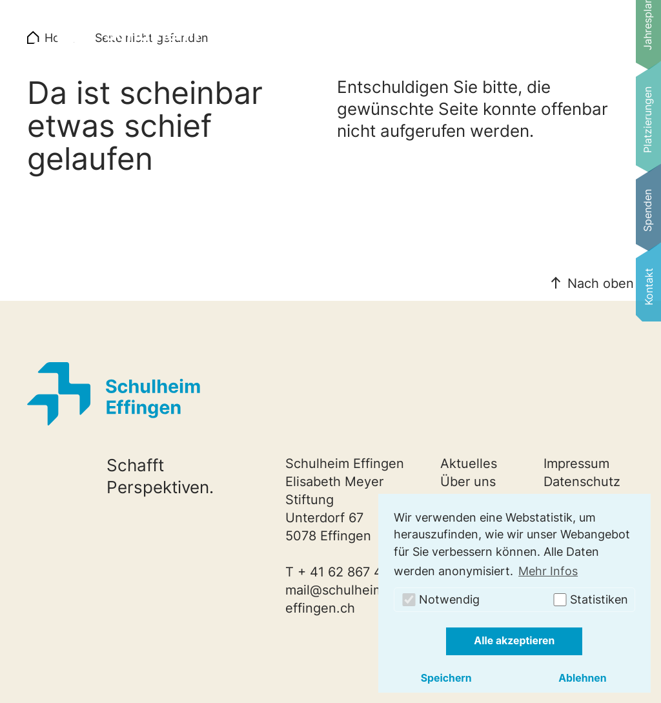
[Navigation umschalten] (603, 41)
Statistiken (590, 599)
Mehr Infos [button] (548, 571)
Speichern (446, 678)
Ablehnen (582, 678)
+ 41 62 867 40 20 (354, 572)
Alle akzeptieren (514, 641)
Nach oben (600, 283)
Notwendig (440, 599)
